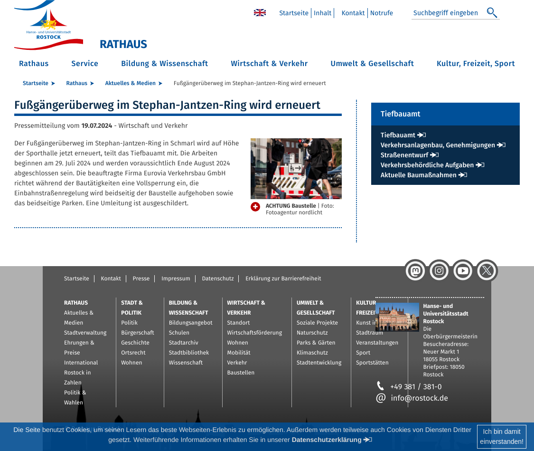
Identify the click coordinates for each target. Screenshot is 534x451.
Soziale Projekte (317, 323)
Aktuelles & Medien (130, 83)
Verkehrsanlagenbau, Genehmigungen (438, 145)
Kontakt (353, 13)
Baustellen (241, 373)
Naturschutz (312, 333)
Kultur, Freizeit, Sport (476, 63)
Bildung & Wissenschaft (164, 63)
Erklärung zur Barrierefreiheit (283, 279)
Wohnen (131, 363)
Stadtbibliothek (189, 353)
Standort (238, 323)
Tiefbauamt (398, 135)
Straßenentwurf (404, 155)
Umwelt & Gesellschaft (372, 63)
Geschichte (135, 343)
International (81, 363)
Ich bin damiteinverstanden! (502, 436)
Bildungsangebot (191, 323)
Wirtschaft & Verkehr (269, 63)
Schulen (179, 333)
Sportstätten (372, 363)
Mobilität (239, 353)
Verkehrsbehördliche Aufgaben (427, 165)
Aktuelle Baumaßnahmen (419, 175)
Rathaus (34, 63)
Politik (129, 323)
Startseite (294, 13)
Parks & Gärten (316, 343)
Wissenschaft (186, 363)
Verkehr (237, 363)
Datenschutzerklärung (327, 439)
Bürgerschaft (137, 333)
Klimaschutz (312, 353)
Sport (363, 353)
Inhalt (322, 13)
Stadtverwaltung (85, 333)
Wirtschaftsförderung (254, 333)
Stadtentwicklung (319, 363)
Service (85, 63)
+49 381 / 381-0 (408, 387)
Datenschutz (218, 279)
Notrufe (381, 13)
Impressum (175, 279)
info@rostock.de (411, 398)
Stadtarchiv (183, 343)
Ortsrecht (133, 353)
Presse (141, 279)
